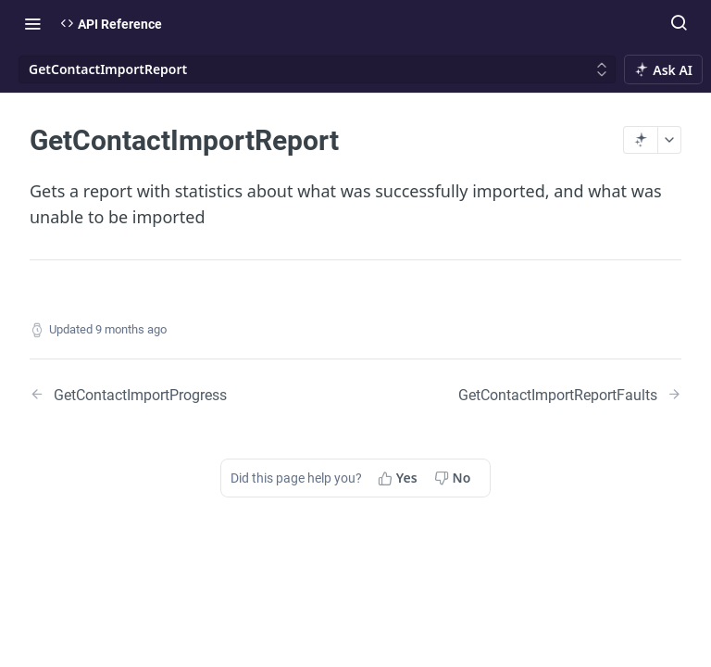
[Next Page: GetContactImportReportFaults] (569, 394)
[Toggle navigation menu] (32, 23)
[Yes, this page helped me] (399, 478)
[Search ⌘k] (678, 23)
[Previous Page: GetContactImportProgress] (169, 394)
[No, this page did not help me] (454, 478)
